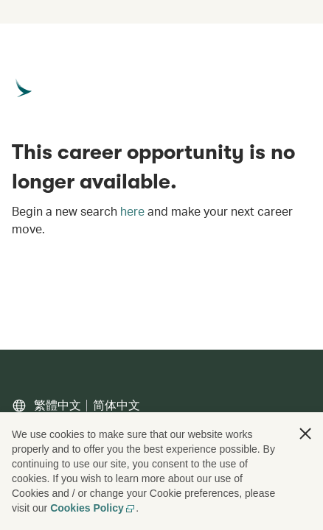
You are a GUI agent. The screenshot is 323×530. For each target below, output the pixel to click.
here (132, 211)
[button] (305, 433)
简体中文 (116, 405)
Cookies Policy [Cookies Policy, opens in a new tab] (93, 508)
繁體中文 (57, 405)
